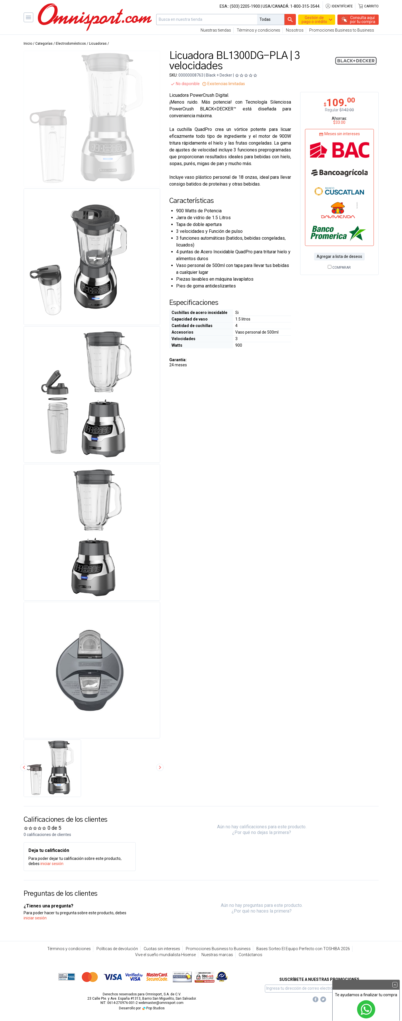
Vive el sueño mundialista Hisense (165, 954)
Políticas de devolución (117, 948)
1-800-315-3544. (305, 6)
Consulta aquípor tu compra (362, 20)
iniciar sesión (51, 863)
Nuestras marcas (217, 954)
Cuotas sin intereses (162, 948)
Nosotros (295, 30)
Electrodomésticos (71, 44)
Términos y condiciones (258, 30)
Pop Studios (153, 1008)
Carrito (368, 6)
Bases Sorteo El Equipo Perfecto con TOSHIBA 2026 (303, 948)
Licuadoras (98, 44)
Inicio (28, 44)
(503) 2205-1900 (245, 6)
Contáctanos (250, 954)
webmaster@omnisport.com (161, 1003)
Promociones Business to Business (341, 30)
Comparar (339, 268)
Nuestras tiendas (216, 30)
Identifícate (339, 6)
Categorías (44, 44)
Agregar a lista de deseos (339, 256)
